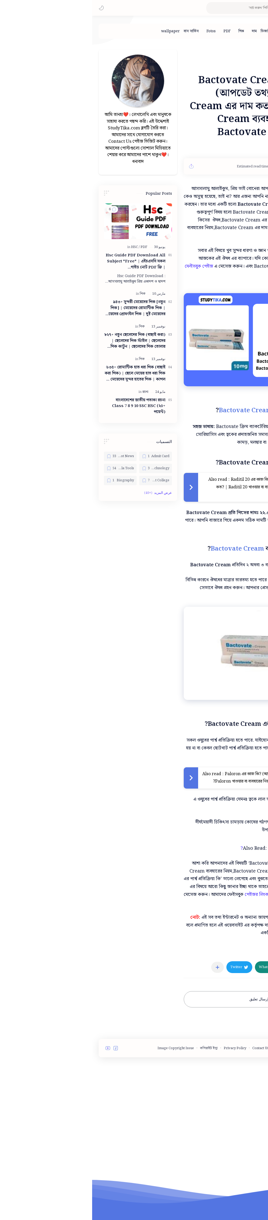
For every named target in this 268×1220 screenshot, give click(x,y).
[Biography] (28, 480)
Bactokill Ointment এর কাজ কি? (195, 932)
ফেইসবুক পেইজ (107, 266)
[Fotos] (119, 31)
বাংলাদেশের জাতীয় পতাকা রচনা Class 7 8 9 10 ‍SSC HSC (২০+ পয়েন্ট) (46, 406)
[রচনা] (53, 392)
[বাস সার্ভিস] (99, 31)
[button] (9, 8)
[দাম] (162, 31)
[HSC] (43, 247)
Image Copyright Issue (83, 1132)
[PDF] (134, 31)
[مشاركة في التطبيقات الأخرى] (125, 1051)
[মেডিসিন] (231, 1036)
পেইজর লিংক (164, 978)
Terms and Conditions (219, 1132)
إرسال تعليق (166, 1083)
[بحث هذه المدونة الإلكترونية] (159, 8)
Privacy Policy (143, 1132)
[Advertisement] (133, 881)
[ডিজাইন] (174, 31)
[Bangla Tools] (28, 468)
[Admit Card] (63, 456)
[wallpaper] (78, 31)
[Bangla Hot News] (28, 456)
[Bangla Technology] (63, 468)
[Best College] (63, 480)
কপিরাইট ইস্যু (117, 1132)
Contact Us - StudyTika (178, 1132)
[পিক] (149, 31)
